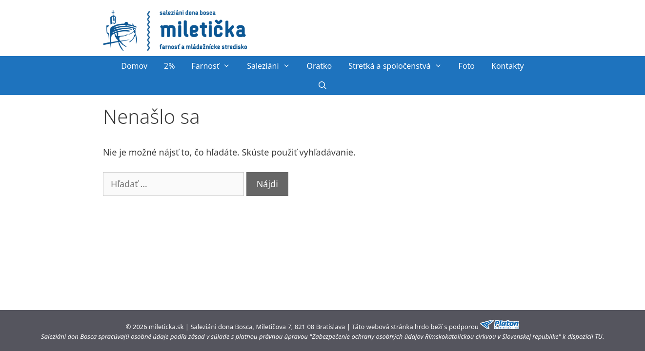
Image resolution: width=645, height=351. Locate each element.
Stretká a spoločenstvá (399, 66)
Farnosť (215, 66)
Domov (134, 65)
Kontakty (507, 65)
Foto (467, 65)
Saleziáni (272, 66)
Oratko (319, 65)
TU (598, 336)
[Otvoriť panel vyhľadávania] (322, 85)
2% (169, 65)
